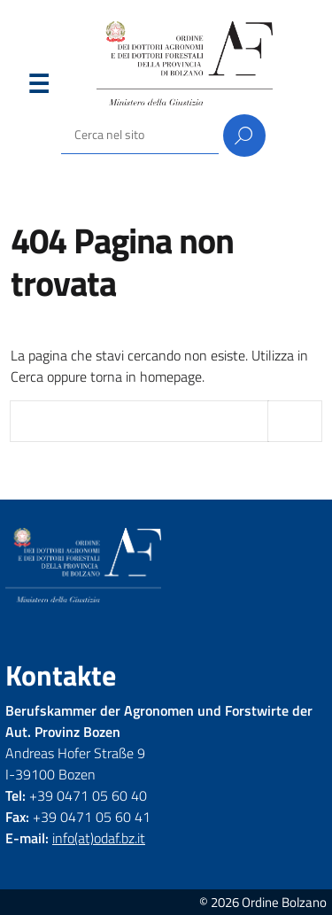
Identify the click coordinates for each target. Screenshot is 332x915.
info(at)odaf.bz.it (98, 838)
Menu (38, 88)
